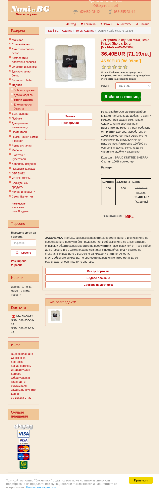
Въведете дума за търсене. (23, 234)
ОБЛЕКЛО (18, 173)
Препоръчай (70, 122)
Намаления (18, 207)
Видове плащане (22, 353)
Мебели (17, 150)
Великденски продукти (20, 185)
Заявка (70, 116)
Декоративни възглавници (20, 125)
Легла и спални (21, 145)
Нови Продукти (20, 211)
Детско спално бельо (21, 73)
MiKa (129, 216)
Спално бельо (21, 44)
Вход (71, 24)
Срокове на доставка (98, 284)
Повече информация (41, 487)
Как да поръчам (21, 365)
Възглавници (20, 113)
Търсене (23, 252)
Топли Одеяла (23, 99)
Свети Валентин (22, 196)
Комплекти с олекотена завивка (24, 60)
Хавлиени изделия (24, 163)
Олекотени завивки (24, 66)
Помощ (106, 24)
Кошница (87, 24)
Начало (142, 24)
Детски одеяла (23, 95)
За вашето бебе (22, 80)
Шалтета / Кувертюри (19, 157)
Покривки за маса (23, 168)
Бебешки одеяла (24, 90)
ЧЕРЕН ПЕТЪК (21, 178)
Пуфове (17, 118)
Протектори (19, 132)
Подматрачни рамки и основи (25, 138)
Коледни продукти (23, 191)
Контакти (124, 24)
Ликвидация (19, 203)
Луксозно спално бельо (22, 51)
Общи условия (20, 377)
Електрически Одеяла (23, 106)
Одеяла (17, 85)
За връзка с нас (21, 397)
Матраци (17, 39)
